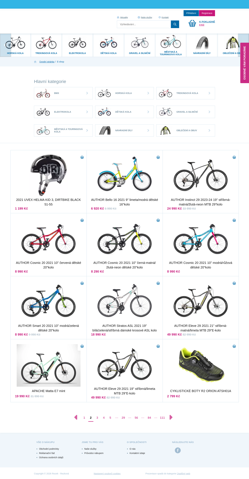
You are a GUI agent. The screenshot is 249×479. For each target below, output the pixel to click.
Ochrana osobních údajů (51, 457)
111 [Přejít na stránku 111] (162, 417)
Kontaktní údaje (137, 453)
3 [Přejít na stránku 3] (97, 417)
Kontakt (165, 17)
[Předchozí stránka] (77, 417)
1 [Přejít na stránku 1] (84, 417)
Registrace (207, 13)
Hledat (175, 24)
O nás (132, 449)
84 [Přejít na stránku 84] (149, 417)
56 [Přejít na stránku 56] (136, 417)
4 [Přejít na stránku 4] (104, 417)
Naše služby (146, 17)
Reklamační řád (47, 453)
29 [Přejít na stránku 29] (123, 417)
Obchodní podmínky (49, 449)
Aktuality (124, 17)
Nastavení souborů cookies (107, 473)
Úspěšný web (183, 473)
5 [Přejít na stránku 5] (110, 417)
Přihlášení (191, 13)
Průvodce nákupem (94, 453)
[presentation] (5, 45)
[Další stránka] (169, 417)
